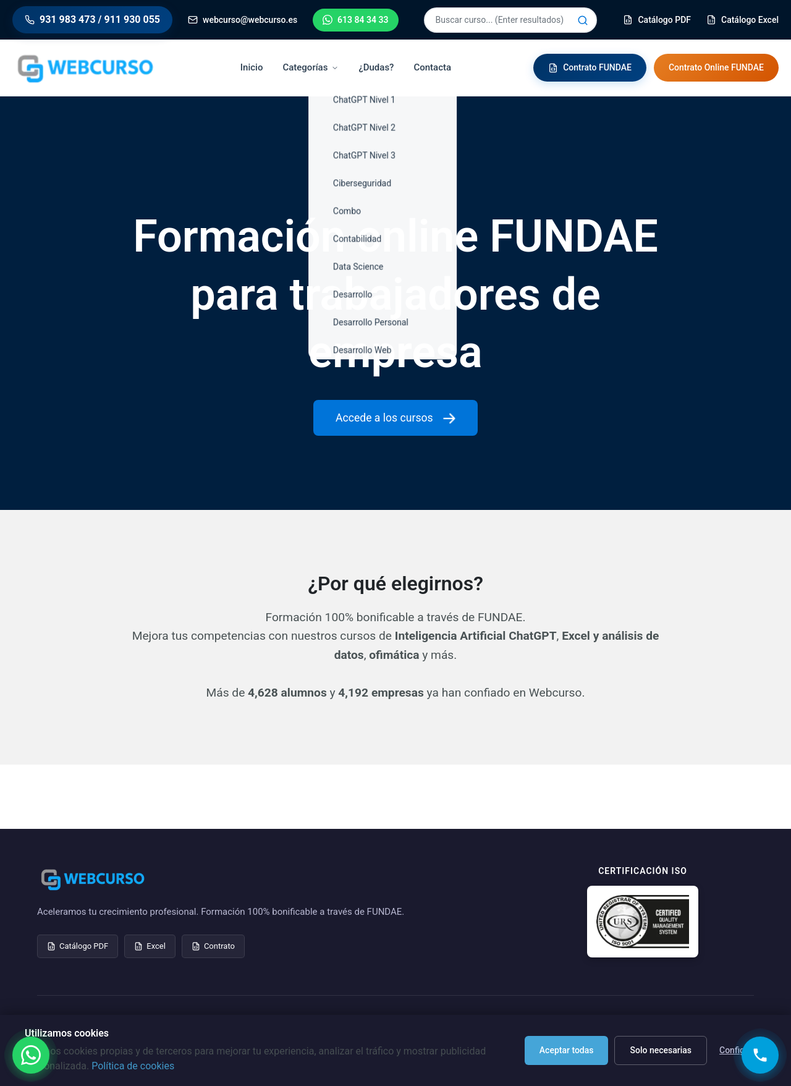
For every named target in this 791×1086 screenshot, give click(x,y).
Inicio (251, 67)
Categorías (310, 67)
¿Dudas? (376, 67)
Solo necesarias (661, 1050)
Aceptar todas (566, 1050)
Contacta (432, 67)
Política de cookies (132, 1066)
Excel (150, 946)
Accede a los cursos (395, 418)
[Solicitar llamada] (760, 1055)
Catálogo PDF (77, 946)
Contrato (213, 946)
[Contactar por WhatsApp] (30, 1055)
